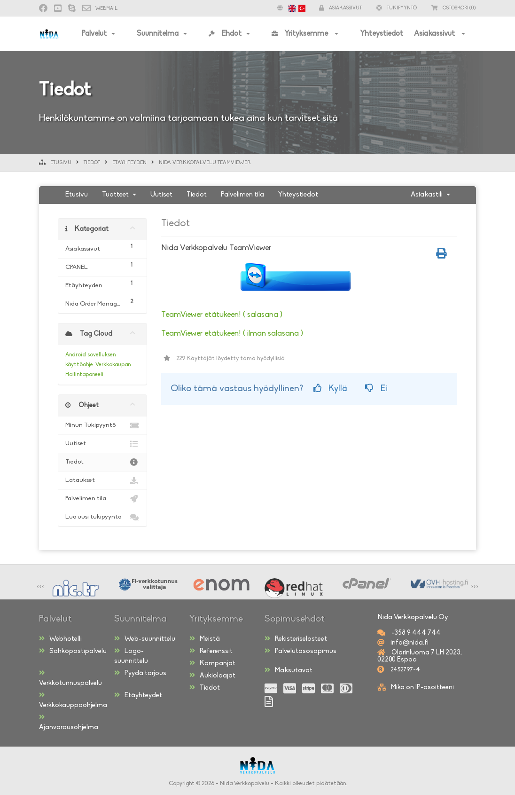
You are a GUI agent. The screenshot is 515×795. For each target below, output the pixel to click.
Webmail (99, 8)
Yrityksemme (301, 34)
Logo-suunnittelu (131, 656)
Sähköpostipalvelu (73, 651)
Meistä (204, 639)
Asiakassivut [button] (340, 8)
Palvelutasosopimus (300, 651)
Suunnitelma (158, 34)
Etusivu (60, 162)
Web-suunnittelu (144, 639)
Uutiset (161, 194)
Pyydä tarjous (140, 673)
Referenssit (211, 651)
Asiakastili (430, 194)
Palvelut (94, 34)
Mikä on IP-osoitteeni (422, 687)
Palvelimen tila (242, 194)
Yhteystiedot (381, 34)
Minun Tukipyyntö (102, 425)
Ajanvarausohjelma (68, 722)
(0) (453, 8)
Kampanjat (212, 663)
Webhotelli (60, 639)
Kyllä (330, 389)
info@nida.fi (409, 642)
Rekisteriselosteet (296, 639)
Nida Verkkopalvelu (244, 784)
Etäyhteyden (129, 162)
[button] (289, 8)
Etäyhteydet (138, 695)
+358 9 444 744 (415, 633)
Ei (376, 389)
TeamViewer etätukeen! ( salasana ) (221, 315)
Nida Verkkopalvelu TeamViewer (205, 162)
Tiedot (92, 162)
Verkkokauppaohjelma (73, 700)
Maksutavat (288, 670)
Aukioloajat (212, 675)
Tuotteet (119, 194)
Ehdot (225, 34)
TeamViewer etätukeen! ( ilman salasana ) (232, 334)
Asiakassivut (435, 34)
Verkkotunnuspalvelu (70, 678)
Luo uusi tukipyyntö (102, 517)
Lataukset (102, 480)
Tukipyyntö (396, 8)
